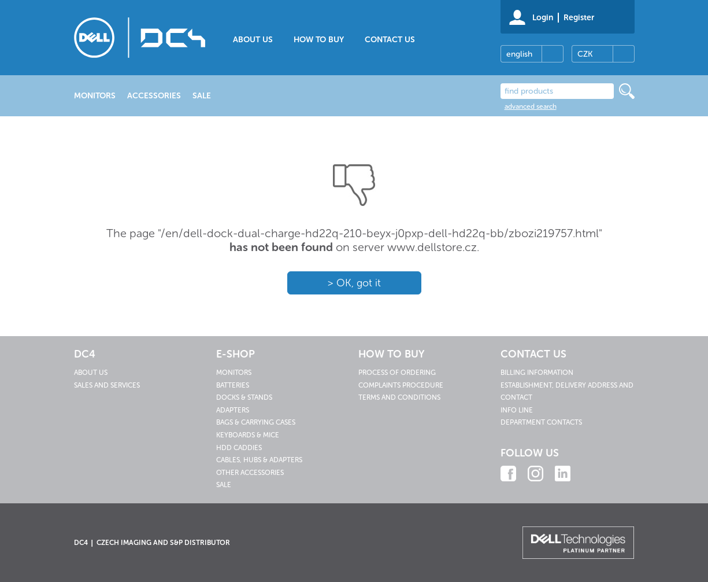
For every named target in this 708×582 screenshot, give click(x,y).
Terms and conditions (399, 397)
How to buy (319, 40)
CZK (584, 54)
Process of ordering (397, 373)
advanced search (531, 106)
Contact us (390, 40)
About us (253, 40)
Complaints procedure (400, 385)
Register (579, 18)
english (519, 54)
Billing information (537, 373)
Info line (517, 410)
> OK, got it (354, 283)
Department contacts (541, 422)
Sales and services (107, 385)
